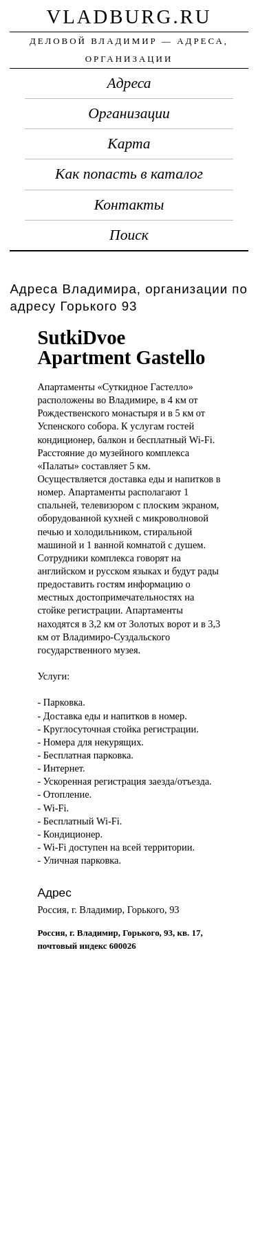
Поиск (129, 235)
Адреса (129, 83)
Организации (129, 113)
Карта (128, 143)
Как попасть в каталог (129, 174)
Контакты (129, 204)
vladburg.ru (128, 16)
